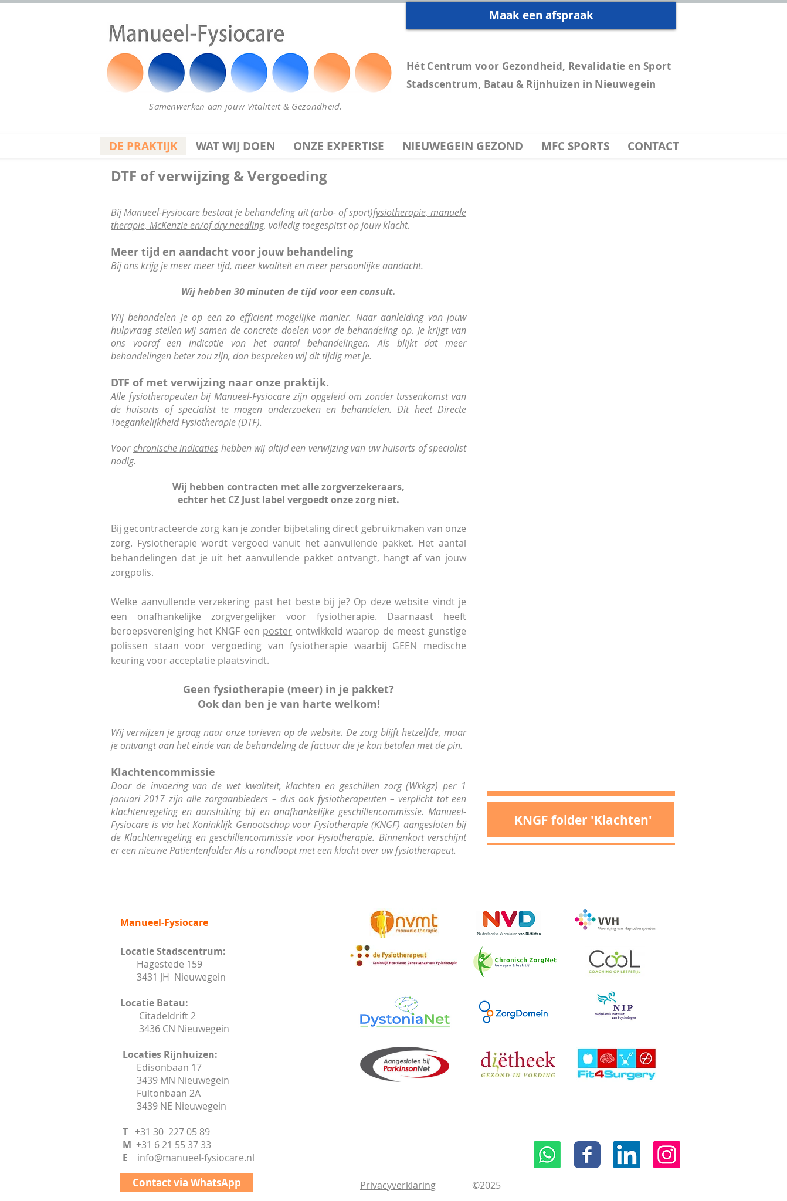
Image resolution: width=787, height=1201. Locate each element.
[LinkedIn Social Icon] (626, 1154)
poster (277, 631)
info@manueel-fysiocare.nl (196, 1157)
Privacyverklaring (398, 1185)
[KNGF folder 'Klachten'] (583, 820)
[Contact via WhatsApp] (186, 1182)
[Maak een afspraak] (541, 15)
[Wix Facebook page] (587, 1154)
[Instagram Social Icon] (666, 1154)
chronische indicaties (176, 448)
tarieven (264, 732)
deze (383, 601)
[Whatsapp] (547, 1154)
